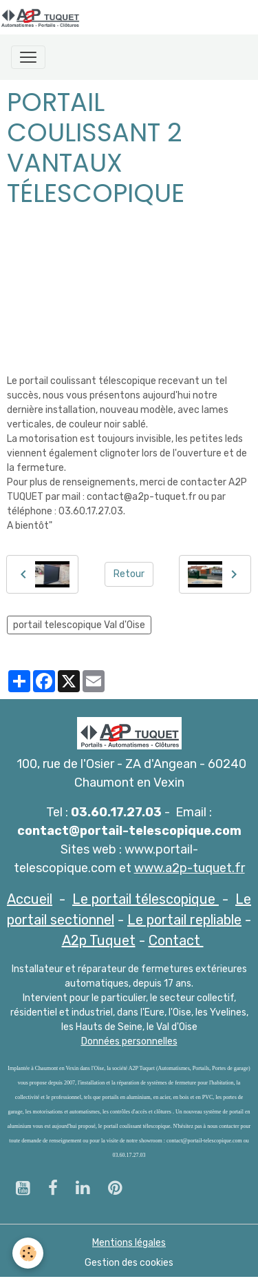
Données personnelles (129, 1041)
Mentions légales (129, 1243)
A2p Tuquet (99, 940)
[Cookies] (27, 1253)
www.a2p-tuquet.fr (189, 868)
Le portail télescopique (145, 899)
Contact (176, 940)
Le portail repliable (184, 919)
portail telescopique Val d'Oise (79, 625)
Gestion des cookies (129, 1263)
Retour (129, 574)
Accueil (29, 899)
